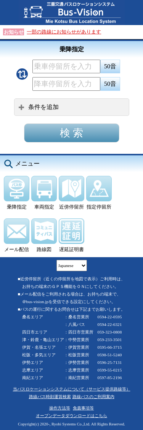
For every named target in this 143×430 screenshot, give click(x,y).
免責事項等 (83, 408)
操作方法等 (59, 408)
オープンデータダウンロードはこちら (71, 415)
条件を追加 (38, 107)
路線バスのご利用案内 (93, 396)
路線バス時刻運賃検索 (50, 396)
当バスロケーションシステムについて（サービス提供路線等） (71, 389)
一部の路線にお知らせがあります (64, 32)
